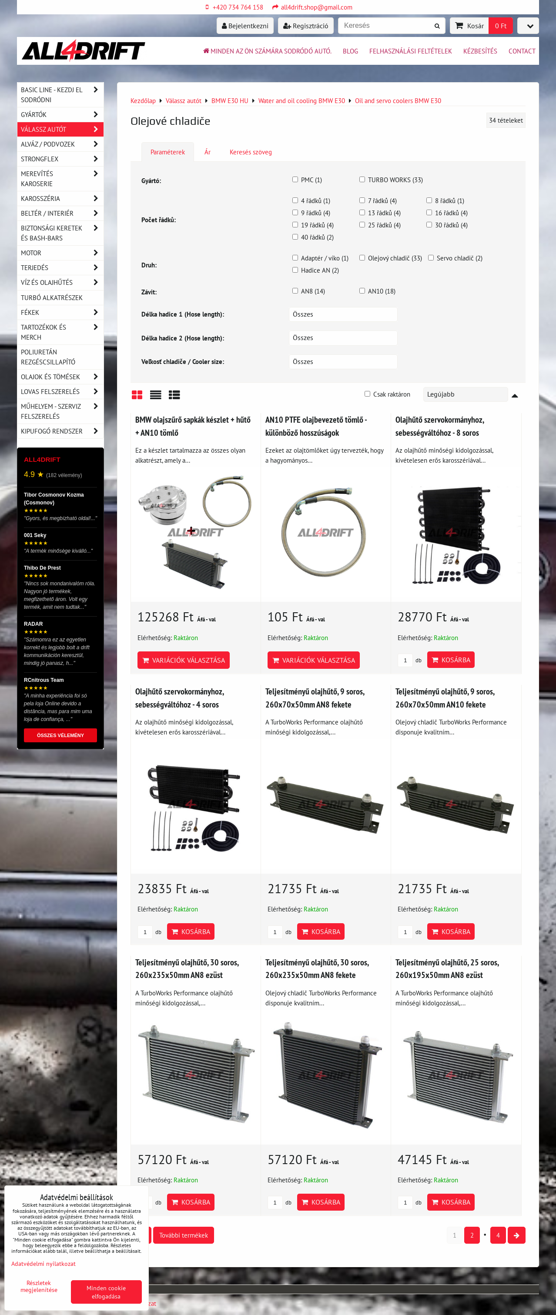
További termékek (183, 1235)
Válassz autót (62, 129)
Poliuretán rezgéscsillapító (48, 356)
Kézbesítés (480, 51)
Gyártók (62, 114)
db (410, 660)
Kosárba (451, 659)
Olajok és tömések (62, 377)
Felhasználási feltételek (410, 51)
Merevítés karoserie (62, 179)
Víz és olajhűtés (62, 282)
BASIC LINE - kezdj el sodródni (62, 95)
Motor (62, 253)
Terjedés (62, 267)
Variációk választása (183, 660)
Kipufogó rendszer (62, 431)
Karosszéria (62, 198)
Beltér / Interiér (62, 213)
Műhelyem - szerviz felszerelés (62, 411)
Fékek (62, 312)
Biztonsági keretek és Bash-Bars (62, 233)
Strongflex (62, 159)
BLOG (350, 51)
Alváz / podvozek (62, 144)
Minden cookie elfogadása (106, 1292)
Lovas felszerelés (62, 391)
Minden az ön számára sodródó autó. (267, 51)
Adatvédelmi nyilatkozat (43, 1263)
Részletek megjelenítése (38, 1286)
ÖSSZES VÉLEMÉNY (60, 735)
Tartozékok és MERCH (62, 332)
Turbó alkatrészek (52, 297)
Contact (522, 51)
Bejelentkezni (245, 25)
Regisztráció (305, 25)
